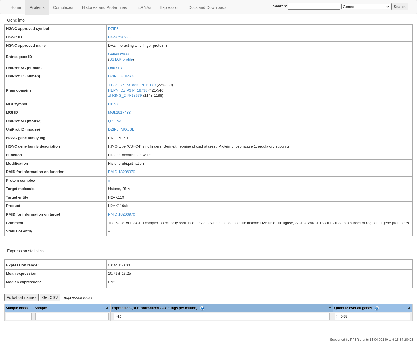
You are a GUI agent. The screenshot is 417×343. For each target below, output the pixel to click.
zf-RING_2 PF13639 (125, 95)
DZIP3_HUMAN (121, 76)
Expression (170, 7)
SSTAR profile (121, 59)
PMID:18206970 (121, 172)
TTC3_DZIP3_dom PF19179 (132, 85)
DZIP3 (113, 28)
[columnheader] (72, 308)
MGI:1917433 (119, 112)
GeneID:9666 (119, 54)
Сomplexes (63, 7)
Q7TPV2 (115, 121)
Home (15, 7)
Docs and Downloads (207, 7)
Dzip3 (113, 104)
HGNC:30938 (119, 37)
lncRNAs (143, 7)
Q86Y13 (115, 68)
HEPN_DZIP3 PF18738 (128, 90)
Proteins (37, 7)
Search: (307, 6)
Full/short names (21, 297)
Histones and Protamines (104, 7)
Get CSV (50, 297)
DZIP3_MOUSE (121, 129)
